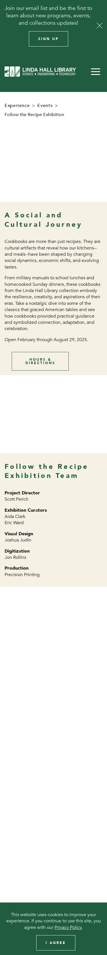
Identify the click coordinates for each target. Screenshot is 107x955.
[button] (95, 71)
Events (45, 105)
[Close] (99, 25)
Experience (17, 105)
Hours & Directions (40, 361)
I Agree (56, 943)
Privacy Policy (68, 927)
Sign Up (48, 39)
